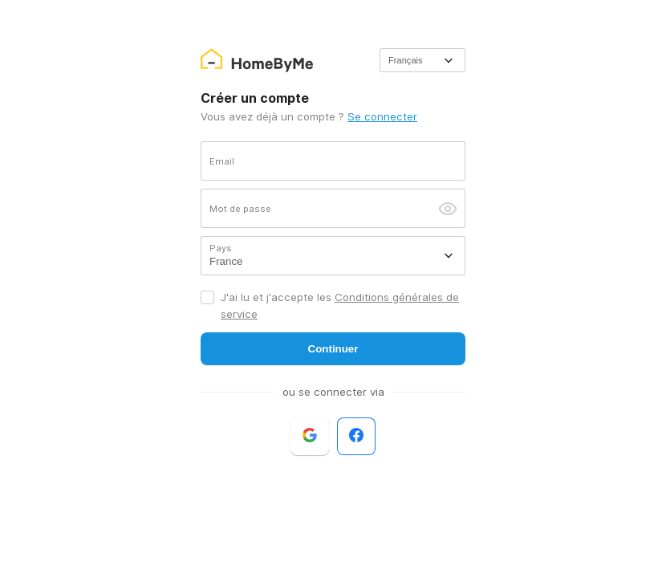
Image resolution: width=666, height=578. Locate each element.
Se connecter (382, 116)
